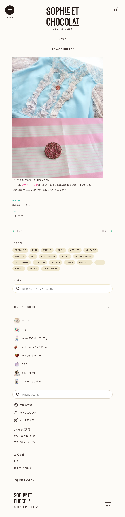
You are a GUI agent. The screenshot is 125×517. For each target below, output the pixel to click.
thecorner (50, 268)
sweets (19, 256)
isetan (33, 268)
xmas (69, 262)
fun (34, 250)
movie (65, 256)
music (47, 250)
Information (83, 256)
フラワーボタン (30, 184)
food (100, 262)
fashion (40, 262)
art (33, 256)
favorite (84, 262)
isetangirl (22, 262)
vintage (91, 250)
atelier (74, 250)
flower (55, 262)
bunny (19, 268)
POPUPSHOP (48, 256)
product (19, 215)
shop (61, 250)
